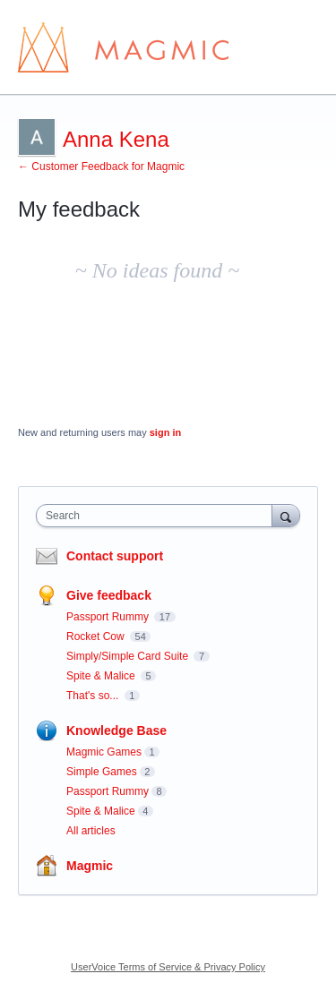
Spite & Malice (102, 676)
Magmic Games (104, 752)
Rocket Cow (96, 636)
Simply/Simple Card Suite (128, 656)
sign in (165, 432)
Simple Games (101, 771)
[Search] (285, 515)
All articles (91, 830)
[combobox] (158, 515)
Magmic (89, 866)
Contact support (114, 556)
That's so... (94, 695)
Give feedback (108, 595)
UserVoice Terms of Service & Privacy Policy (168, 966)
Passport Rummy (108, 617)
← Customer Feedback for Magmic (101, 166)
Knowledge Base (116, 730)
